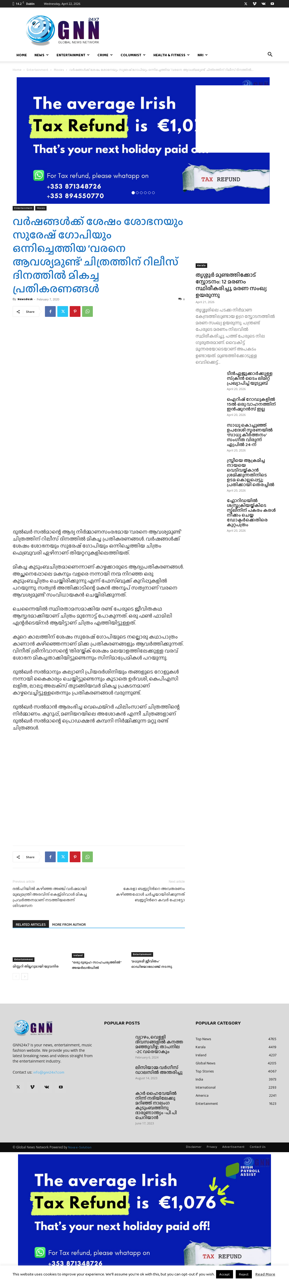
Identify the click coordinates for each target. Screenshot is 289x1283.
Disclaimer (194, 1146)
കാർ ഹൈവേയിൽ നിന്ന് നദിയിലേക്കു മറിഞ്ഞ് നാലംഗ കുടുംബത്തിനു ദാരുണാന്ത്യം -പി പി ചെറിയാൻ (156, 1105)
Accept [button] (224, 1274)
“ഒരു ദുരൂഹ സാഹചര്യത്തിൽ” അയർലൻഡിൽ (96, 965)
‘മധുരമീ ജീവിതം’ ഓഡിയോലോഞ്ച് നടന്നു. (152, 964)
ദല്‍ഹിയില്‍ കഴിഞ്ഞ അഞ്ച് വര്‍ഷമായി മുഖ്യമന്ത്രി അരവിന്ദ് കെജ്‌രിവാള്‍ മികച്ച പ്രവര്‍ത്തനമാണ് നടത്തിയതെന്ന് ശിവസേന (50, 897)
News (41, 55)
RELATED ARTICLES (31, 924)
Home (21, 55)
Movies (59, 69)
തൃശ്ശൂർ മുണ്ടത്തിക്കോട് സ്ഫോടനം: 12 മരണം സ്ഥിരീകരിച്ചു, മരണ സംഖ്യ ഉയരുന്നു (231, 285)
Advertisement (233, 1146)
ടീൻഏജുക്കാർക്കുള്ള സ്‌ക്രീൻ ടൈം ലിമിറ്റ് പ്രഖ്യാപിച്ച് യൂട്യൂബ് (250, 378)
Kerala (201, 265)
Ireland (78, 955)
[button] (269, 55)
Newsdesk (25, 299)
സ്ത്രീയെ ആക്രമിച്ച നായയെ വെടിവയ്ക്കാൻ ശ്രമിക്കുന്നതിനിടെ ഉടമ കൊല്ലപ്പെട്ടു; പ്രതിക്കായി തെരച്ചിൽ (250, 472)
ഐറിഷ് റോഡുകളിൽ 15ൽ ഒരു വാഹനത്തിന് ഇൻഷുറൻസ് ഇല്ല (251, 404)
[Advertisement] (236, 119)
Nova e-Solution (79, 1147)
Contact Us (258, 1146)
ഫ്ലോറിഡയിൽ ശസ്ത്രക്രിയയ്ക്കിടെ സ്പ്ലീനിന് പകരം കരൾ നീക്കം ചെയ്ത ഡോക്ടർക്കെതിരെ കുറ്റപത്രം (251, 512)
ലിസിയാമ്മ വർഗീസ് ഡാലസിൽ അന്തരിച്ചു (158, 1070)
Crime (105, 55)
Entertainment (73, 55)
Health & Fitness (171, 55)
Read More (265, 1274)
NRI (203, 55)
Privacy (212, 1146)
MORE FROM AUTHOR (69, 924)
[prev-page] (16, 976)
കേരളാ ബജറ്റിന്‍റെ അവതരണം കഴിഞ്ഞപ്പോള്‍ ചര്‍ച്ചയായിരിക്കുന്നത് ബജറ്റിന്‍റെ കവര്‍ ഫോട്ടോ (150, 894)
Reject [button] (244, 1274)
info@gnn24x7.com (48, 1072)
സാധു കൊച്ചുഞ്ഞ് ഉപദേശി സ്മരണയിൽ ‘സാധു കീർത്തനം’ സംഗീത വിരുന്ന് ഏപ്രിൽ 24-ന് (250, 435)
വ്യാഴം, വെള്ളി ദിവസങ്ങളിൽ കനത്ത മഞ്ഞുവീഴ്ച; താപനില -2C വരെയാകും (159, 1044)
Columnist (133, 55)
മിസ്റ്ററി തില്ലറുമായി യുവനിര (36, 966)
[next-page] (24, 976)
